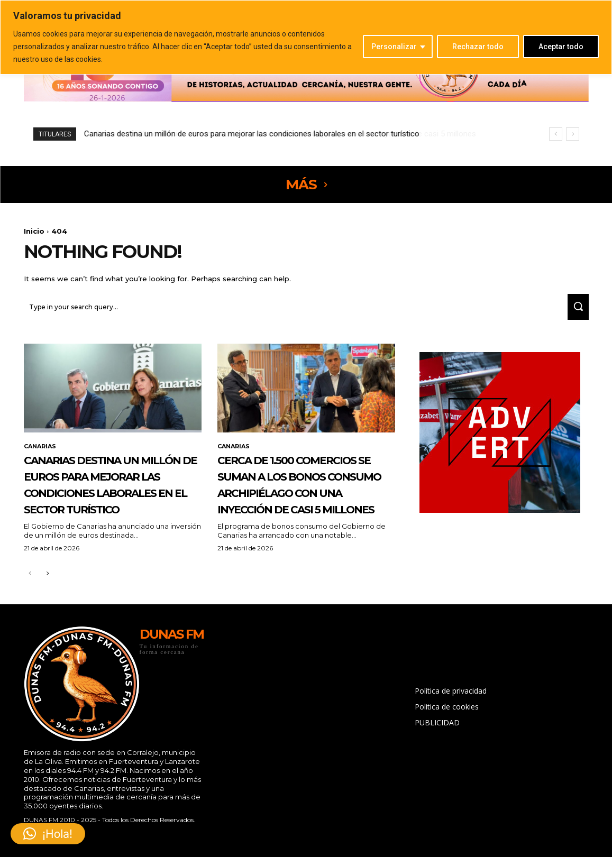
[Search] (574, 312)
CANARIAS (41, 452)
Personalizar (394, 46)
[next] (572, 134)
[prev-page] (30, 612)
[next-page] (47, 612)
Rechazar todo (478, 46)
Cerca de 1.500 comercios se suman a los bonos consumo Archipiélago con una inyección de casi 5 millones (275, 134)
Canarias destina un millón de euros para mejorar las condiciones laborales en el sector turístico (109, 506)
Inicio (34, 231)
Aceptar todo (560, 46)
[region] (306, 37)
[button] (48, 833)
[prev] (555, 134)
